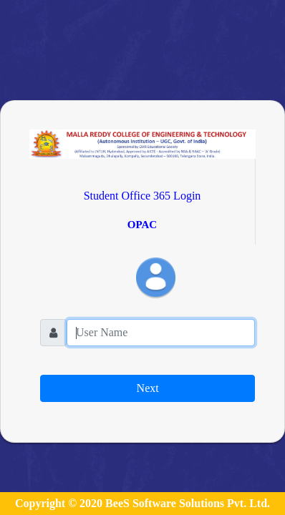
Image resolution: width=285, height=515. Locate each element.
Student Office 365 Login (142, 196)
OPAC (142, 224)
